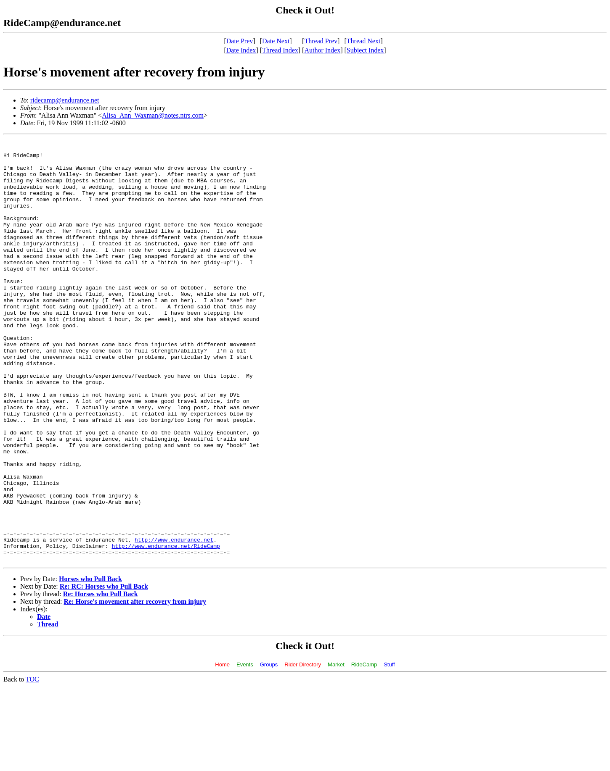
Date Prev (239, 41)
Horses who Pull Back (90, 663)
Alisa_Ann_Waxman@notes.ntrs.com (153, 115)
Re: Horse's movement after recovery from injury (135, 685)
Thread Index (280, 50)
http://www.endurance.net (174, 620)
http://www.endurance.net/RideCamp (165, 628)
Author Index (322, 50)
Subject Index (365, 50)
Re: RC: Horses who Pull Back (104, 670)
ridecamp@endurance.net (64, 100)
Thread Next (363, 41)
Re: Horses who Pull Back (100, 678)
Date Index (241, 50)
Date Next (275, 41)
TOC (32, 763)
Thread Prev (320, 41)
